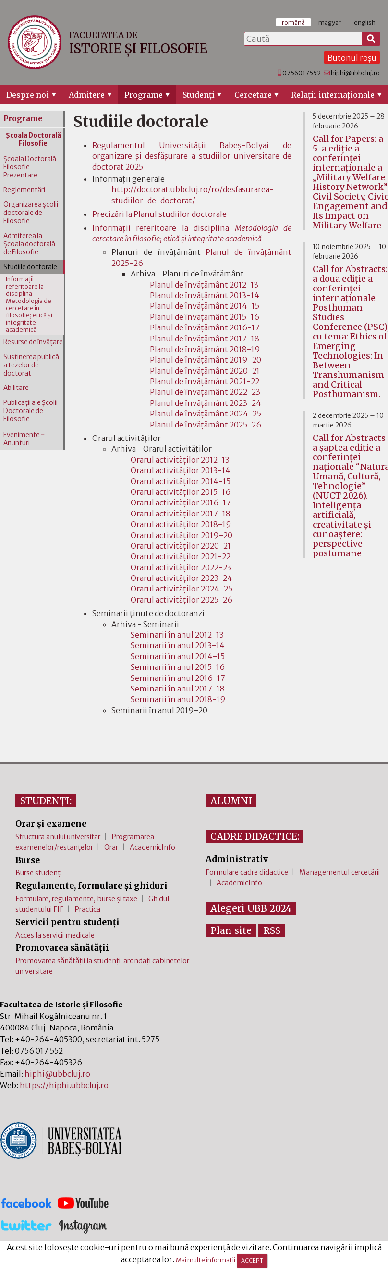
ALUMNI (231, 800)
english (365, 22)
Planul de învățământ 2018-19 (205, 349)
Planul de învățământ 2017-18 (204, 338)
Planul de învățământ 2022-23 (205, 392)
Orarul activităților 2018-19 (181, 524)
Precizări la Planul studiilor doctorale (159, 214)
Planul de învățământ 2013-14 (204, 295)
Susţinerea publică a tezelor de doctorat (31, 365)
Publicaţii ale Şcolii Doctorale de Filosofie (30, 411)
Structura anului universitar (57, 836)
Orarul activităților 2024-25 (181, 588)
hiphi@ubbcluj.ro (355, 72)
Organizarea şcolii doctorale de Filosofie (30, 213)
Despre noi (27, 95)
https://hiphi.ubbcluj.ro (64, 1085)
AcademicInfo (152, 847)
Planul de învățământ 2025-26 (205, 424)
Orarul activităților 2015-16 (180, 492)
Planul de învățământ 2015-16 (204, 317)
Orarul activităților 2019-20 (181, 535)
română (293, 22)
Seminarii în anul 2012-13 (177, 635)
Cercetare (253, 95)
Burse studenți (38, 872)
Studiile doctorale (30, 267)
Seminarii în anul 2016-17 (178, 678)
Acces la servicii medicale (55, 935)
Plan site (231, 930)
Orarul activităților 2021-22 (180, 556)
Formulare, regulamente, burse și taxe (76, 898)
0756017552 (301, 72)
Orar (111, 847)
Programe (143, 95)
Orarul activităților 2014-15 (180, 481)
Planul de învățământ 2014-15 (204, 306)
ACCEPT (252, 1260)
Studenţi (198, 95)
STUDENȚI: (46, 800)
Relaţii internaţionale (333, 95)
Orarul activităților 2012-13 (180, 460)
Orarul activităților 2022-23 (181, 567)
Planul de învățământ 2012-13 (204, 284)
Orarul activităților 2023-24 (181, 578)
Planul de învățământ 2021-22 (204, 381)
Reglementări (24, 190)
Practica (87, 909)
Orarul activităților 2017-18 (180, 513)
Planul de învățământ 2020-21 (205, 371)
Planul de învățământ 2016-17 (205, 327)
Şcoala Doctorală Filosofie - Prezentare (29, 167)
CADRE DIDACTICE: (254, 836)
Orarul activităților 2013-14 (180, 470)
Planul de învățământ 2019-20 (205, 359)
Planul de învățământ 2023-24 (205, 403)
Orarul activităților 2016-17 (181, 502)
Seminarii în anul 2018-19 (178, 699)
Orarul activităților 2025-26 (181, 599)
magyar (329, 22)
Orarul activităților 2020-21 (181, 546)
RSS (271, 930)
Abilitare (16, 388)
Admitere (87, 95)
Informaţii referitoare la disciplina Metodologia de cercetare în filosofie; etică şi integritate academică (29, 304)
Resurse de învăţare (33, 342)
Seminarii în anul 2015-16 (178, 667)
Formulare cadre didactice (247, 872)
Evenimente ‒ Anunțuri (24, 439)
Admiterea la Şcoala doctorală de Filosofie (29, 244)
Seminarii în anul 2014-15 (178, 656)
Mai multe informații (205, 1260)
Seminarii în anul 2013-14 (178, 645)
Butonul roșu (351, 58)
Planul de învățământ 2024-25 (205, 413)
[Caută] (371, 39)
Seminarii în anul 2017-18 (178, 688)
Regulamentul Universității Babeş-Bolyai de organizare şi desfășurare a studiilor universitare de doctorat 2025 (191, 156)
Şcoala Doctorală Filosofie (33, 139)
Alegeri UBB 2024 (250, 908)
